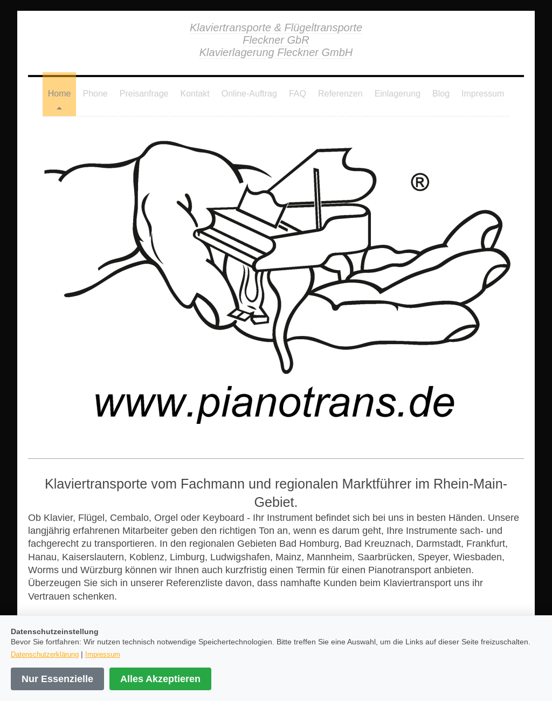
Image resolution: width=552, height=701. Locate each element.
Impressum (102, 654)
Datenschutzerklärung (45, 654)
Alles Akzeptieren (160, 678)
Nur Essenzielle (57, 678)
